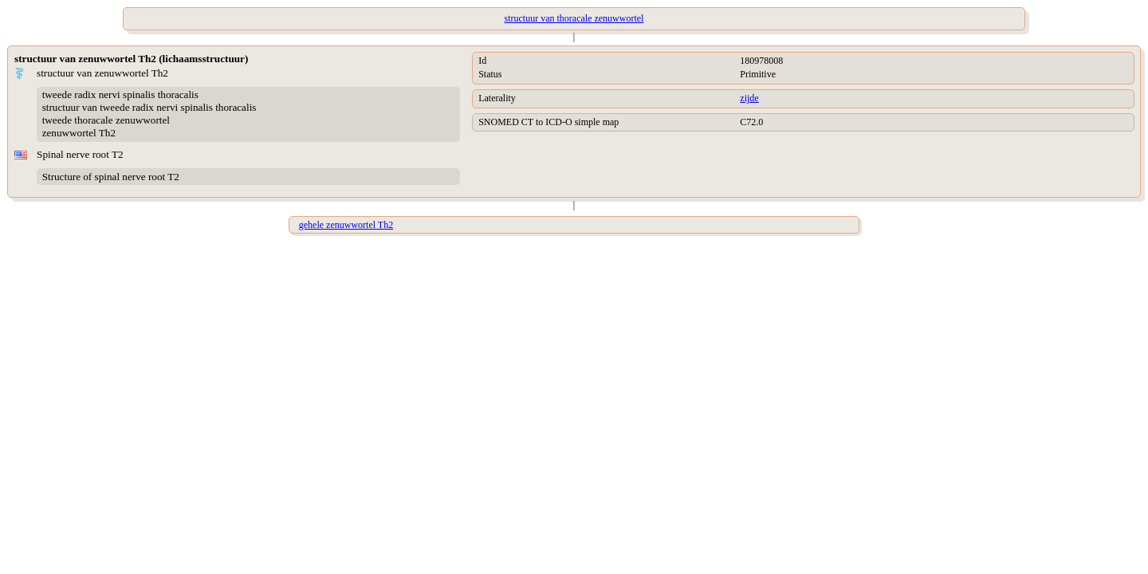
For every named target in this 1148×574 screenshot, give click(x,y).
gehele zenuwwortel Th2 (346, 224)
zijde (749, 98)
